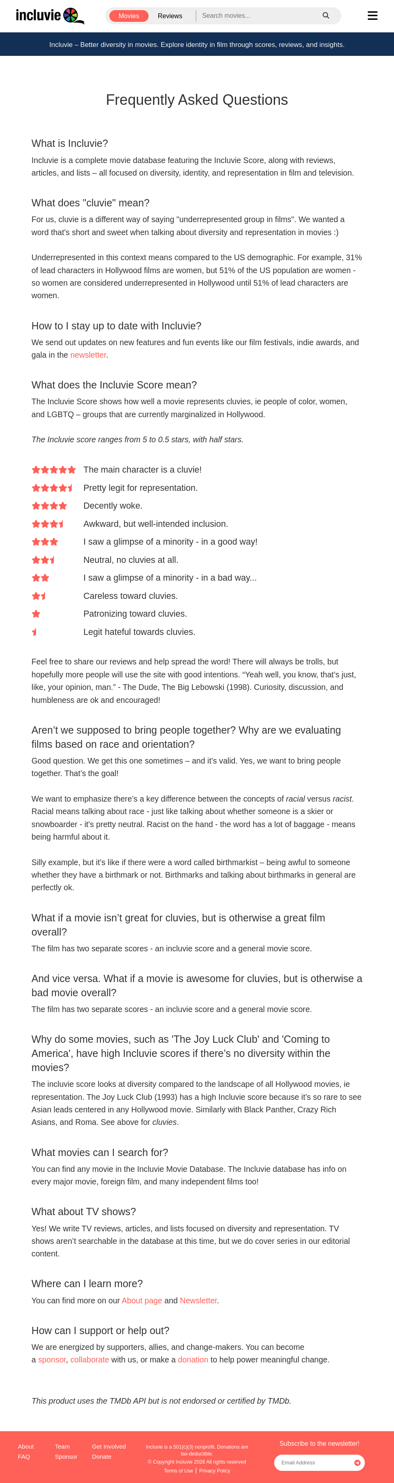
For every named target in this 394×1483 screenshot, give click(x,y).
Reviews (170, 16)
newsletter (88, 354)
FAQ (24, 1456)
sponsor (52, 1359)
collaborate (89, 1359)
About (26, 1446)
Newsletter (198, 1300)
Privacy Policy (214, 1471)
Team (62, 1446)
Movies (129, 16)
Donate (101, 1456)
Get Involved (109, 1446)
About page (141, 1300)
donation (193, 1359)
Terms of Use (178, 1471)
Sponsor (66, 1456)
